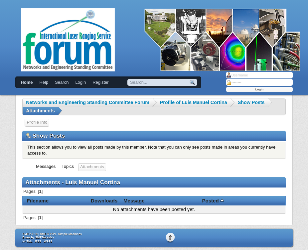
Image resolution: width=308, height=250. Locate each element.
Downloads (104, 200)
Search (62, 82)
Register (100, 82)
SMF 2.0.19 (29, 234)
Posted (213, 200)
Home (27, 82)
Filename (38, 200)
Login (80, 82)
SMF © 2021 (48, 234)
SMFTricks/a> (44, 237)
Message (134, 200)
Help (43, 82)
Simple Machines (70, 234)
